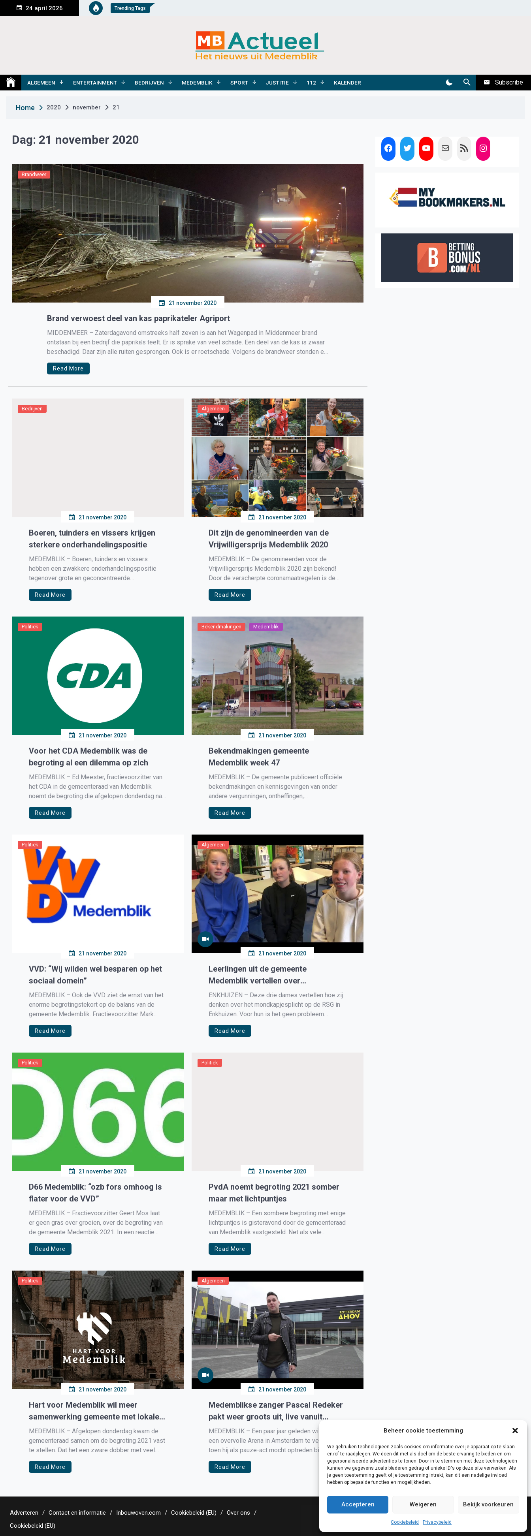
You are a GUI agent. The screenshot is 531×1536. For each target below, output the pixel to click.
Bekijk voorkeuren (488, 1504)
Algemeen (41, 82)
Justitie (277, 82)
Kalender (347, 82)
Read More (68, 368)
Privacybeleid (437, 1522)
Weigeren (423, 1504)
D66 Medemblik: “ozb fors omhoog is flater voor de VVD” (95, 1192)
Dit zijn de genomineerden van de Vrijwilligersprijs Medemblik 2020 (269, 538)
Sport (239, 82)
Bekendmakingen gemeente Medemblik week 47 (259, 756)
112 (311, 82)
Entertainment (95, 82)
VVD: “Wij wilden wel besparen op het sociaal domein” (95, 974)
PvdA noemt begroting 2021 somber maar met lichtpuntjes (274, 1192)
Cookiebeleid (405, 1522)
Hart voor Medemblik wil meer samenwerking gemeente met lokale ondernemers (94, 1411)
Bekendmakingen (221, 627)
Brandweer (34, 174)
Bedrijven (149, 82)
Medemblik (197, 82)
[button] (515, 1430)
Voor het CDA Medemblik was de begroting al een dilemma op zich (88, 756)
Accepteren (358, 1504)
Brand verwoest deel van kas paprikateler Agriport (138, 318)
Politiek (30, 627)
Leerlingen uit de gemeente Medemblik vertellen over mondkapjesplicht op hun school (267, 975)
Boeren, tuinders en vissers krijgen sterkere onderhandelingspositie (92, 538)
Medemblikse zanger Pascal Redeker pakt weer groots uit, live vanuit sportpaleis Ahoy (276, 1411)
